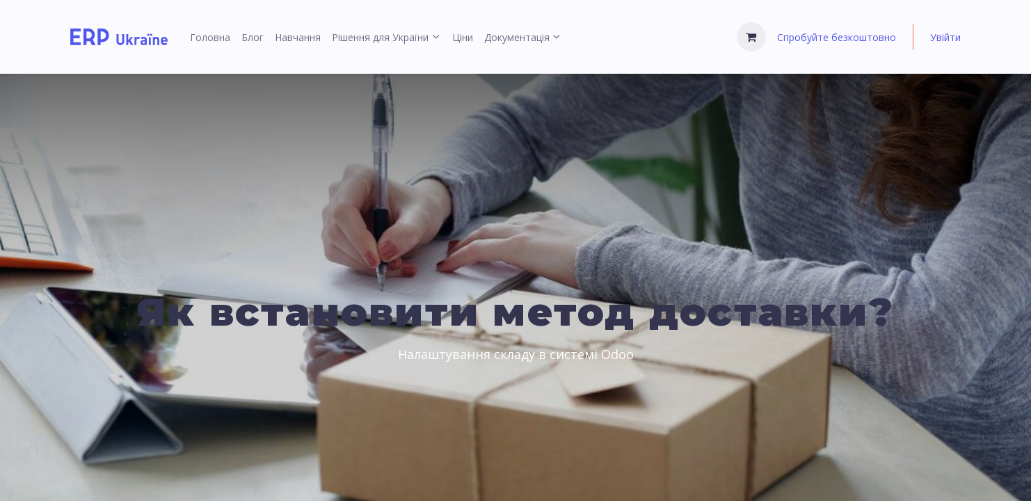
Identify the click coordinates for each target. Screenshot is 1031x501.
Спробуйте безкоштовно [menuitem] (836, 37)
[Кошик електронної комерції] (751, 36)
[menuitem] (210, 37)
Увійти (945, 37)
